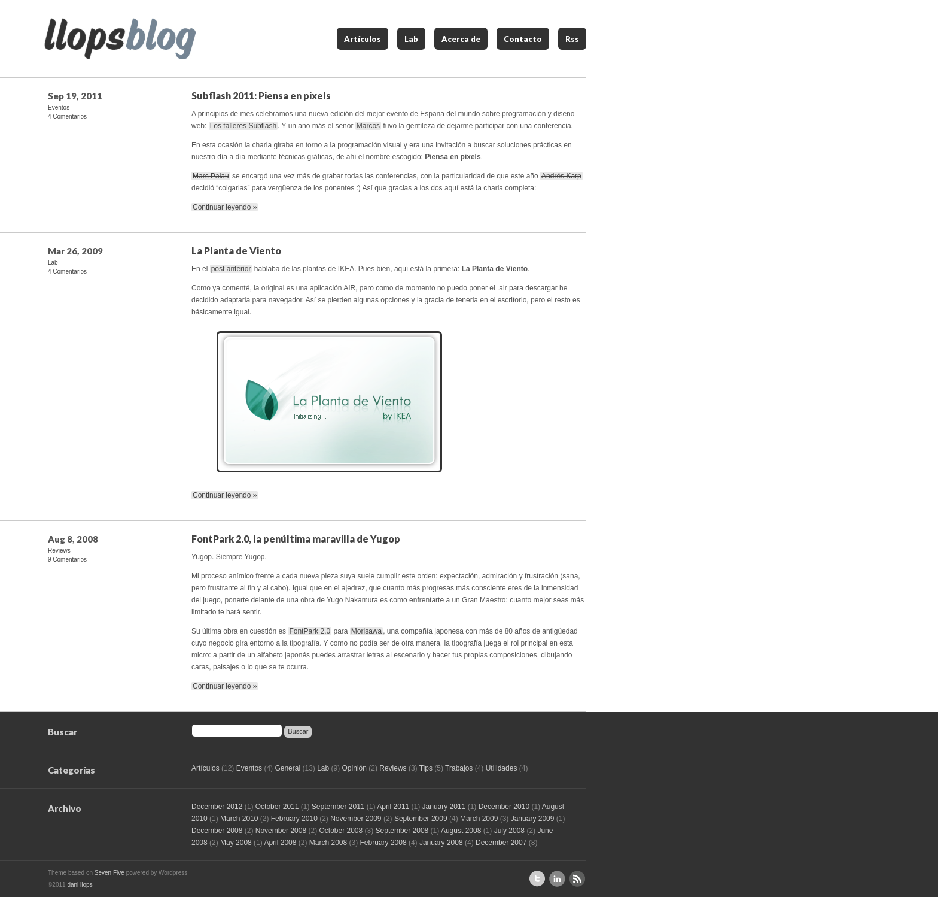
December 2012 (216, 806)
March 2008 (328, 842)
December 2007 (501, 842)
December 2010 (504, 806)
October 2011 (277, 806)
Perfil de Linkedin (557, 879)
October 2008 (341, 830)
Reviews (59, 550)
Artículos (362, 39)
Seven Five (109, 872)
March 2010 (239, 818)
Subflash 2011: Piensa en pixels (261, 95)
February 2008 (383, 842)
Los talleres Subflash (243, 126)
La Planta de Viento (236, 250)
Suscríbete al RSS (577, 879)
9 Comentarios (67, 559)
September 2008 (402, 830)
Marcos (368, 126)
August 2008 (461, 830)
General (287, 768)
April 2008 (280, 842)
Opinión (354, 768)
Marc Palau (211, 176)
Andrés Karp (561, 176)
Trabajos (459, 768)
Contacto (523, 39)
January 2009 (533, 818)
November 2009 (355, 818)
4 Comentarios (67, 116)
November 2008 (280, 830)
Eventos (58, 107)
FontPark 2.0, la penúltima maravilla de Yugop (295, 538)
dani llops (79, 884)
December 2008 (216, 830)
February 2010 (294, 818)
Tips (426, 768)
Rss (572, 39)
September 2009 (420, 818)
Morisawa (366, 631)
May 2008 (236, 842)
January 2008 (441, 842)
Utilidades (501, 768)
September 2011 (338, 806)
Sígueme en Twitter (537, 879)
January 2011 (444, 806)
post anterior (231, 269)
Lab (411, 39)
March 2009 (479, 818)
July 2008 (509, 830)
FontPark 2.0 (309, 631)
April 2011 (393, 806)
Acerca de (460, 39)
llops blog (120, 38)
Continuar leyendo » (225, 207)
